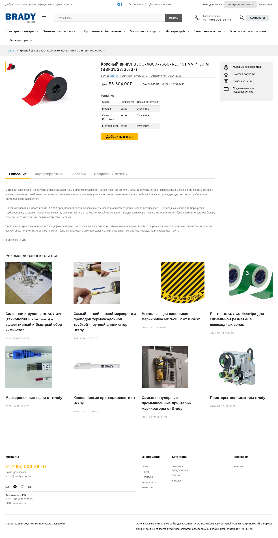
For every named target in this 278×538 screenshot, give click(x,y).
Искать (173, 17)
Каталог (176, 480)
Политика (147, 477)
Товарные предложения (180, 468)
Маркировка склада (143, 31)
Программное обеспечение (102, 31)
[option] (57, 89)
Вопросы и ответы (111, 174)
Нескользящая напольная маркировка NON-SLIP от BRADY (171, 316)
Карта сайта (149, 482)
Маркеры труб (175, 31)
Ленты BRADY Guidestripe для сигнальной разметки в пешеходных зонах (237, 319)
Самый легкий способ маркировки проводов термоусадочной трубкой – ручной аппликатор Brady (105, 322)
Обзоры (79, 174)
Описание (18, 174)
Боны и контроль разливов (248, 31)
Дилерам (238, 466)
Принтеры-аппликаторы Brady (237, 398)
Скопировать (265, 4)
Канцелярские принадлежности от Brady (104, 400)
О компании (136, 4)
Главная (10, 50)
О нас (145, 466)
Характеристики (49, 174)
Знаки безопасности (207, 31)
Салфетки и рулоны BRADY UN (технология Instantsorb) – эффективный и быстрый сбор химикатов (33, 322)
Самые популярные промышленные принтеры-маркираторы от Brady (167, 403)
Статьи (176, 475)
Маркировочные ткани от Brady (33, 398)
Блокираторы (19, 40)
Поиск (145, 471)
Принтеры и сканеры (19, 31)
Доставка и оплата (160, 4)
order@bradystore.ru (240, 4)
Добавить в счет (119, 137)
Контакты (257, 18)
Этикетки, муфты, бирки (59, 31)
